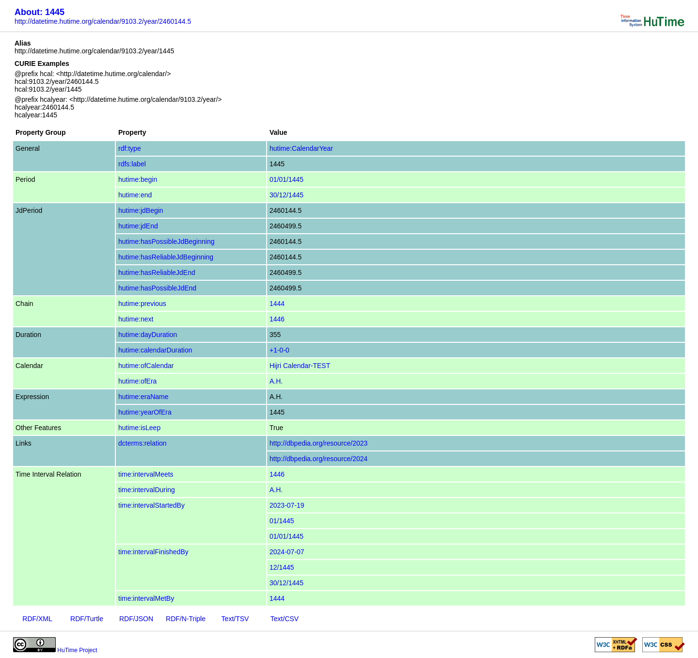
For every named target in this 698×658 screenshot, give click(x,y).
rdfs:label (132, 164)
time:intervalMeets (146, 474)
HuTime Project (77, 650)
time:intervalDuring (146, 490)
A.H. (276, 381)
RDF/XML (37, 619)
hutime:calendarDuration (155, 350)
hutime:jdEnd (138, 226)
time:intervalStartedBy (151, 505)
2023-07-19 (287, 505)
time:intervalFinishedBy (153, 552)
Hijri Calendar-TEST (300, 365)
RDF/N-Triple (186, 619)
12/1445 (282, 567)
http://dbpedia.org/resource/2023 (318, 443)
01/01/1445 (286, 179)
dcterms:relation (142, 443)
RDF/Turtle (86, 619)
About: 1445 (39, 12)
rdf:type (129, 148)
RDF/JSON (136, 619)
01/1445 (282, 521)
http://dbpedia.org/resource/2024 (318, 459)
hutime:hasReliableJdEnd (156, 272)
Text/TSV (235, 619)
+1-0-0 (279, 350)
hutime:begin (137, 179)
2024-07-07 (287, 552)
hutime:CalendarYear (301, 148)
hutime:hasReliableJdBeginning (165, 257)
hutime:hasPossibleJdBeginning (166, 241)
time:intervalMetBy (146, 598)
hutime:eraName (143, 397)
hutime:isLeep (139, 428)
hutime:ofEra (137, 381)
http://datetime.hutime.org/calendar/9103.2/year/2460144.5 (103, 21)
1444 (277, 303)
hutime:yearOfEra (145, 412)
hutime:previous (142, 303)
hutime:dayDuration (147, 334)
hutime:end (135, 195)
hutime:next (135, 319)
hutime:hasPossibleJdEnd (157, 288)
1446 (277, 319)
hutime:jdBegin (140, 210)
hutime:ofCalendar (146, 365)
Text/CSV (284, 619)
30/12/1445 (286, 195)
